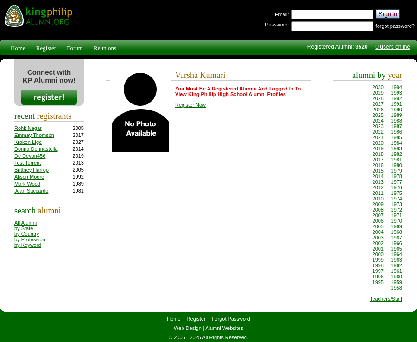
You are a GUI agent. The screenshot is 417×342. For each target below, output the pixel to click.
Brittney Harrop (31, 170)
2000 (378, 254)
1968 (396, 232)
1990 (396, 109)
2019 (378, 148)
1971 (396, 215)
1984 (396, 143)
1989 (396, 115)
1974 (396, 198)
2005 (378, 226)
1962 (396, 265)
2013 (378, 182)
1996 (378, 276)
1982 (396, 154)
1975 (396, 193)
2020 (378, 143)
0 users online (392, 47)
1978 (396, 176)
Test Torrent (27, 163)
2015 (378, 171)
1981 (396, 159)
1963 (396, 260)
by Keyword (27, 245)
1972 (396, 210)
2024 (378, 120)
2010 (378, 198)
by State (23, 228)
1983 (396, 148)
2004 (378, 232)
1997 (378, 271)
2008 (378, 210)
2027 (378, 104)
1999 (378, 260)
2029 (378, 93)
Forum (75, 48)
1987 (396, 126)
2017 (378, 159)
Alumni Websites (224, 328)
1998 (378, 265)
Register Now (190, 105)
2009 (378, 204)
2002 (378, 243)
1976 (396, 187)
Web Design (188, 328)
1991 (396, 104)
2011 (378, 193)
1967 (396, 237)
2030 (378, 87)
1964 (396, 254)
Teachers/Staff (386, 299)
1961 (396, 271)
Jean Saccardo (31, 191)
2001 (378, 249)
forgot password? (395, 26)
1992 (396, 98)
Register (46, 48)
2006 (378, 221)
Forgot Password (231, 319)
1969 (396, 226)
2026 (378, 109)
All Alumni (25, 223)
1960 (396, 276)
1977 (396, 182)
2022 (378, 132)
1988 (396, 120)
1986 (396, 132)
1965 (396, 249)
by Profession (29, 239)
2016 (378, 165)
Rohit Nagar (28, 128)
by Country (26, 234)
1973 (396, 204)
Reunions (105, 48)
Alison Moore (29, 177)
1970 (396, 221)
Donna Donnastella (36, 149)
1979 (396, 171)
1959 (396, 282)
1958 (396, 287)
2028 (378, 98)
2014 (378, 176)
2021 (378, 137)
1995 (378, 282)
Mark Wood (27, 184)
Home (18, 48)
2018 (378, 154)
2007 (378, 215)
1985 (396, 137)
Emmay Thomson (34, 135)
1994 (396, 87)
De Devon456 (29, 156)
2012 (378, 187)
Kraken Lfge (28, 142)
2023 (378, 126)
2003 (378, 237)
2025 (378, 115)
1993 (396, 93)
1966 (396, 243)
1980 (396, 165)
